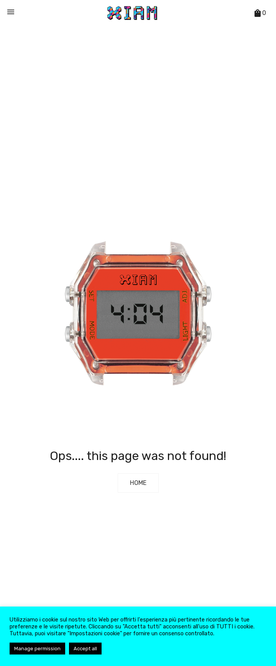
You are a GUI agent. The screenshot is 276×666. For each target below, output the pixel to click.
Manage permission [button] (37, 648)
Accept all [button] (85, 648)
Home (138, 482)
